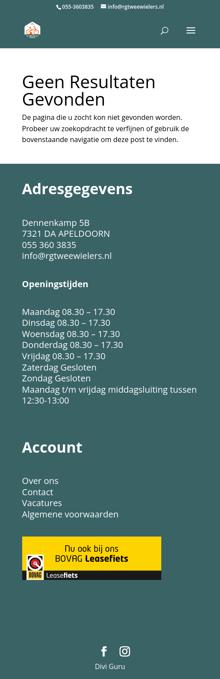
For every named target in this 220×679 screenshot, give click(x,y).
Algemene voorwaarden (70, 514)
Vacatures (42, 503)
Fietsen (67, 617)
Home (37, 617)
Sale (132, 617)
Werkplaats (166, 617)
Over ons (40, 481)
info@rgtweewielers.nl (67, 256)
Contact (37, 492)
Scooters (101, 617)
